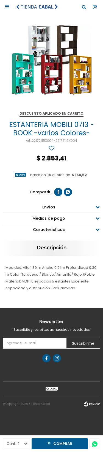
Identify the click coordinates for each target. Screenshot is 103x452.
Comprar (62, 443)
